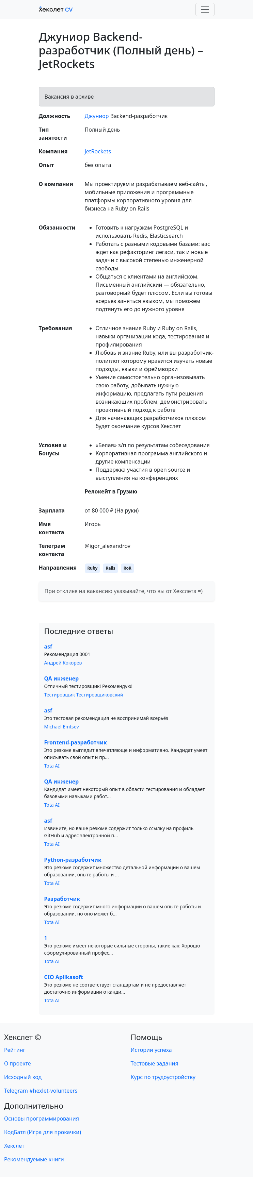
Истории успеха (151, 1050)
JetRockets (98, 151)
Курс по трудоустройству (163, 1077)
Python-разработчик (72, 859)
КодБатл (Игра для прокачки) (42, 1132)
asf (48, 646)
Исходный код (23, 1077)
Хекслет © (22, 1037)
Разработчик (62, 899)
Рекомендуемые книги (34, 1159)
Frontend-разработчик (75, 742)
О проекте (17, 1063)
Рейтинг (14, 1050)
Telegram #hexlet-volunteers (40, 1090)
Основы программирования (41, 1118)
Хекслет (14, 1145)
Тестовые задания (154, 1063)
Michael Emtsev (61, 726)
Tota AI (52, 765)
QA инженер (61, 678)
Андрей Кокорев (63, 662)
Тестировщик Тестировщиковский (83, 694)
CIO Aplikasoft (63, 977)
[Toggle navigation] (205, 9)
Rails (110, 568)
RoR (127, 568)
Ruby (93, 568)
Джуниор (97, 116)
